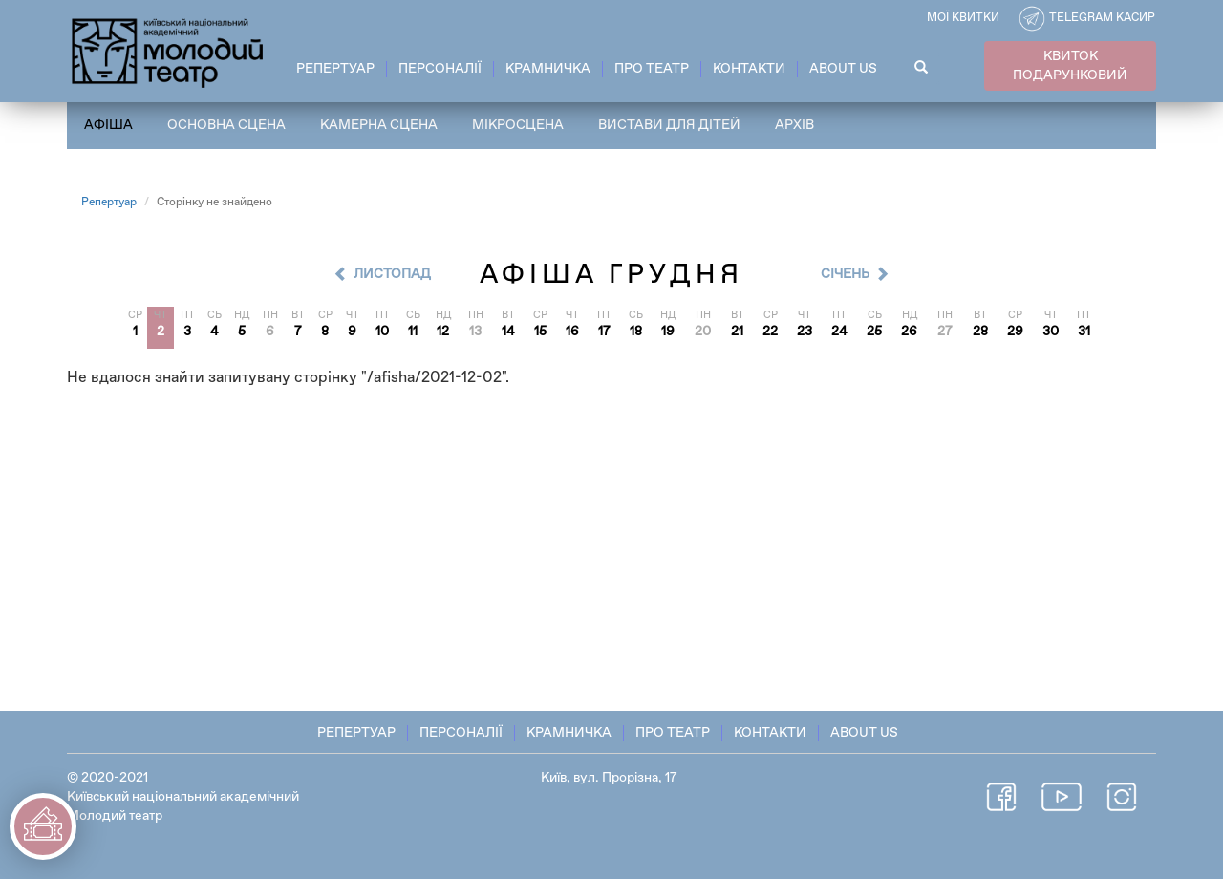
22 (770, 331)
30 (1050, 331)
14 (508, 331)
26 (909, 331)
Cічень (845, 274)
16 (572, 331)
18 (636, 331)
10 (382, 331)
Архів (794, 125)
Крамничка (547, 68)
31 (1084, 331)
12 (443, 331)
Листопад (392, 274)
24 (839, 331)
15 (540, 331)
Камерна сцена (379, 125)
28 (980, 331)
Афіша (108, 125)
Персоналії (440, 68)
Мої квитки (963, 18)
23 (804, 331)
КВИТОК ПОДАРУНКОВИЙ (1070, 66)
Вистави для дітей (669, 125)
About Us (843, 68)
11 (413, 331)
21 (737, 331)
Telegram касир (1102, 18)
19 (668, 331)
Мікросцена (518, 125)
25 (874, 331)
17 (604, 331)
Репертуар (335, 68)
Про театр (651, 68)
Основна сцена (226, 125)
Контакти (749, 68)
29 (1015, 331)
